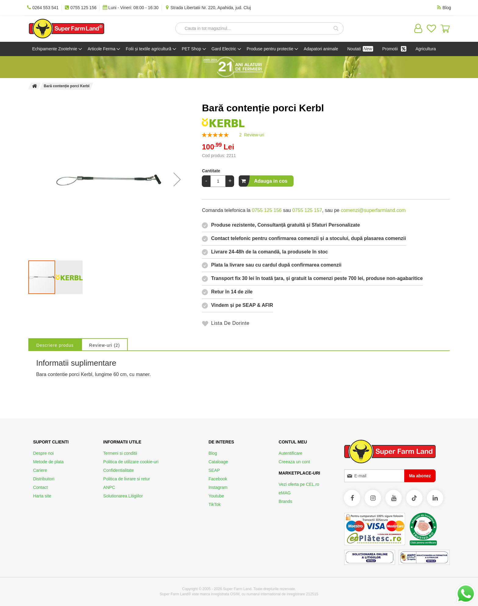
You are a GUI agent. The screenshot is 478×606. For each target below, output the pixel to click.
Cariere (40, 470)
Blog (213, 453)
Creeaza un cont (294, 461)
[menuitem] (57, 49)
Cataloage (218, 461)
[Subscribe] (420, 475)
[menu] (239, 56)
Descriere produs (58, 359)
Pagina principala (34, 100)
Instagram (218, 487)
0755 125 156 (267, 224)
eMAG (285, 492)
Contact (40, 487)
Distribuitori (43, 478)
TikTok (215, 504)
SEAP (214, 470)
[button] (177, 193)
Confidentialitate (118, 470)
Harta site (42, 495)
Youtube (216, 495)
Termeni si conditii (120, 453)
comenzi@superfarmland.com (373, 224)
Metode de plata (48, 461)
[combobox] (259, 28)
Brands (285, 501)
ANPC (109, 487)
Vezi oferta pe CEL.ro (299, 484)
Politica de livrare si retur (126, 478)
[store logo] (66, 28)
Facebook (218, 478)
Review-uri (114, 359)
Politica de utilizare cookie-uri (131, 461)
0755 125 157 (307, 224)
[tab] (58, 359)
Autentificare (290, 453)
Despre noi (43, 453)
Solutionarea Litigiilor (123, 495)
